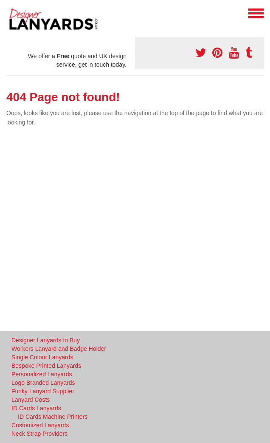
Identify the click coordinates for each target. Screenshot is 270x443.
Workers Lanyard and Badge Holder (58, 348)
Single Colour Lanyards (42, 357)
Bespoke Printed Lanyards (46, 365)
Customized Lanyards (40, 425)
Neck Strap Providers (39, 433)
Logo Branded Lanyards (43, 382)
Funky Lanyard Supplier (42, 391)
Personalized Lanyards (41, 374)
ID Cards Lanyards (36, 408)
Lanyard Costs (30, 399)
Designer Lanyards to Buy (45, 340)
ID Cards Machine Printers (52, 416)
